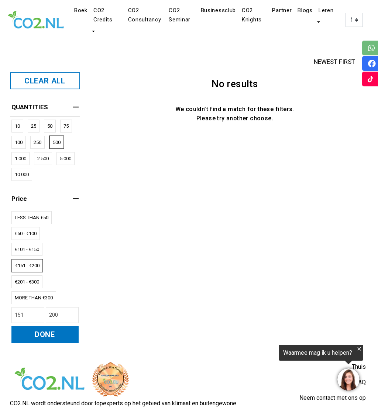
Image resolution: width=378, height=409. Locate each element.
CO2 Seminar (179, 15)
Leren (326, 10)
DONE (45, 334)
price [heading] (45, 198)
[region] (287, 369)
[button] (92, 31)
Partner (282, 10)
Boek (80, 10)
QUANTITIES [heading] (45, 107)
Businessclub (218, 10)
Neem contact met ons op (332, 397)
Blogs (305, 10)
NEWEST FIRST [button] (341, 62)
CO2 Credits (103, 15)
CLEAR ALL (44, 80)
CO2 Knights (252, 15)
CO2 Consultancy (144, 15)
